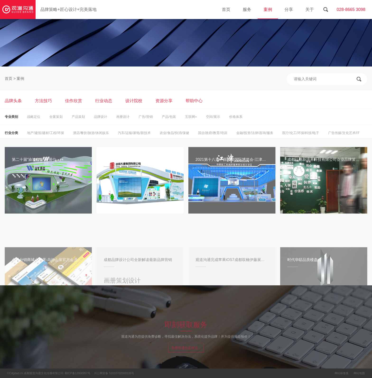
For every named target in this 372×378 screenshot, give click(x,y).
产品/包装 (169, 122)
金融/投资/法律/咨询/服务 (254, 138)
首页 (226, 9)
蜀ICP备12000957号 (77, 373)
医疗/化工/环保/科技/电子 (300, 138)
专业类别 (11, 122)
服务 (247, 9)
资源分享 (163, 105)
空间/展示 (213, 122)
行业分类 (11, 138)
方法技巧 (43, 105)
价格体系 (235, 122)
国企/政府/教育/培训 (213, 138)
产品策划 (78, 122)
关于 (309, 9)
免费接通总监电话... (186, 351)
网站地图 (359, 373)
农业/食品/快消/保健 (174, 138)
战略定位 (33, 122)
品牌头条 (13, 105)
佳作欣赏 (73, 105)
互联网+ (191, 122)
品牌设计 (100, 122)
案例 (268, 9)
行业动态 (103, 105)
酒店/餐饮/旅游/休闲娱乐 (91, 138)
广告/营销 (146, 122)
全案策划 (56, 122)
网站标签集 (342, 373)
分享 (288, 9)
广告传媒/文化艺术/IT (343, 138)
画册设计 (123, 122)
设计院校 (133, 105)
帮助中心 (194, 105)
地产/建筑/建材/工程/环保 (45, 138)
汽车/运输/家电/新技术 (134, 138)
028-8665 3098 (351, 9)
